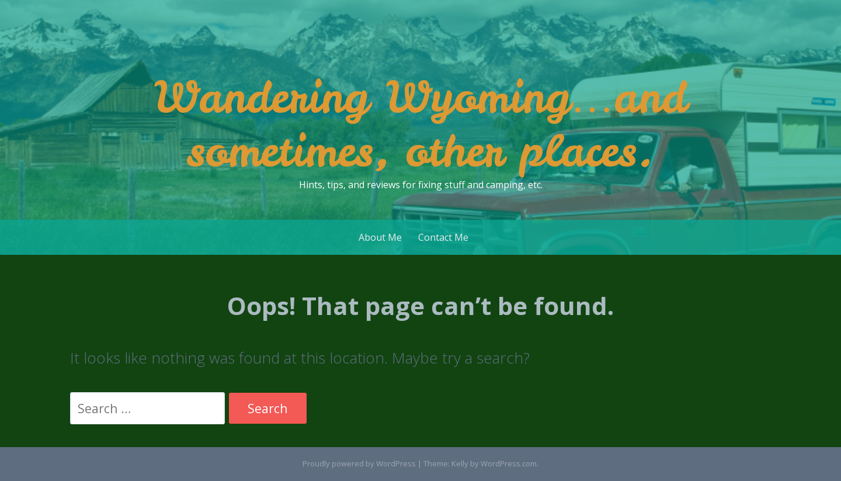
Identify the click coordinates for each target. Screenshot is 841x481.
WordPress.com (509, 463)
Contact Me (443, 237)
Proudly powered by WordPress (359, 463)
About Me (380, 237)
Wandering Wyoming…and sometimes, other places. (420, 123)
